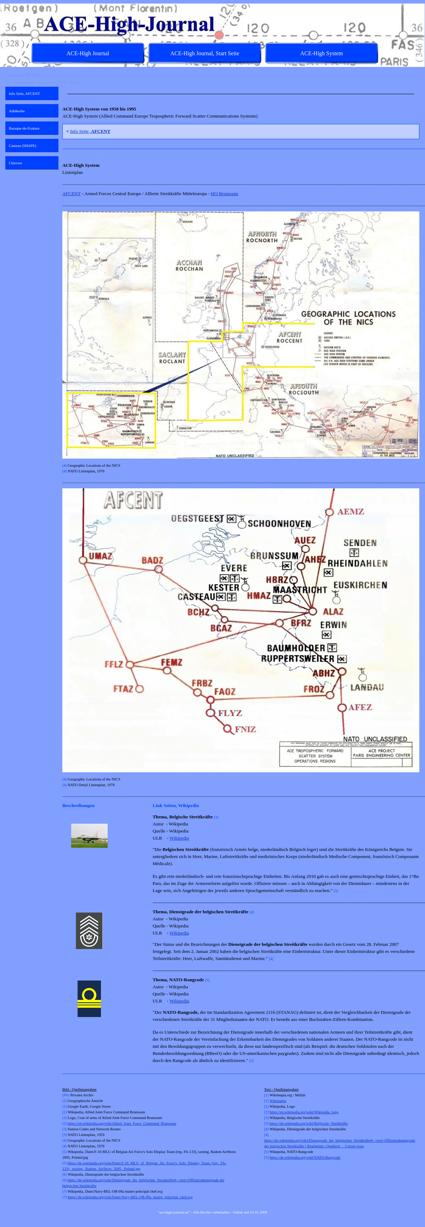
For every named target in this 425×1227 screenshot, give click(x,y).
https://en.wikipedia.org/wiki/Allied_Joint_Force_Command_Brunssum (122, 1123)
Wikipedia (179, 838)
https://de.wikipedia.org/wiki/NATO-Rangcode (305, 1157)
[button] (90, 836)
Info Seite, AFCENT (24, 94)
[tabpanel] (240, 113)
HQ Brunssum (224, 193)
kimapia (280, 1101)
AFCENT (71, 193)
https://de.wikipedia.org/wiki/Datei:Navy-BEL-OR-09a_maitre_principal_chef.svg (130, 1197)
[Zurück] (65, 836)
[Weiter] (145, 836)
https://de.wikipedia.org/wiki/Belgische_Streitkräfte (309, 1123)
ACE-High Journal (88, 53)
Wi (272, 1101)
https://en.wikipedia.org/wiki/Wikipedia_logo (304, 1112)
